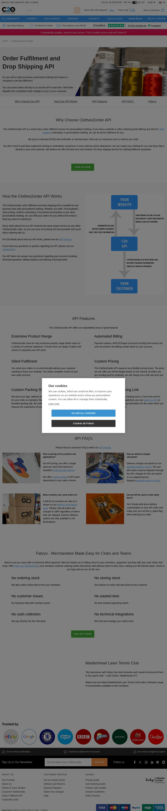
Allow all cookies (65, 418)
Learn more (53, 409)
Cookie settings (102, 418)
